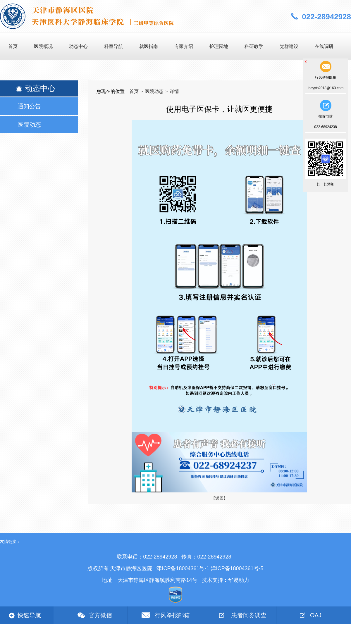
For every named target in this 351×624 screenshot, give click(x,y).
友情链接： (10, 541)
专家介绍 (183, 46)
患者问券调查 (248, 615)
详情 (174, 91)
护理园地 (218, 46)
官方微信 (100, 615)
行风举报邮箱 (172, 615)
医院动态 (154, 91)
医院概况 (43, 46)
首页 (13, 46)
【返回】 (219, 498)
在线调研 (324, 46)
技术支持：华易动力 (225, 580)
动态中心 (78, 46)
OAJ (315, 615)
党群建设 (289, 46)
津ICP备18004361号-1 (182, 568)
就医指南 (148, 46)
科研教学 (254, 46)
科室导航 (113, 46)
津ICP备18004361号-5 (237, 568)
